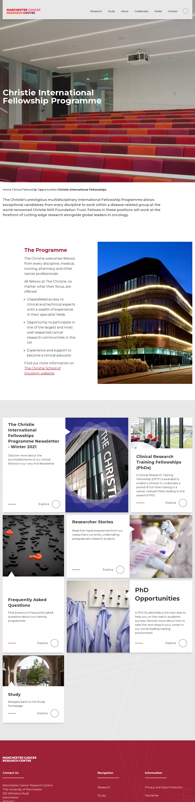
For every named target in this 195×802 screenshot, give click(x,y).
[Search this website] (185, 11)
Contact (172, 11)
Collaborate (141, 11)
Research (96, 11)
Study (111, 11)
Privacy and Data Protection (164, 787)
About (124, 11)
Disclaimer (152, 795)
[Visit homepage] (23, 11)
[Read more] (96, 465)
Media (158, 11)
